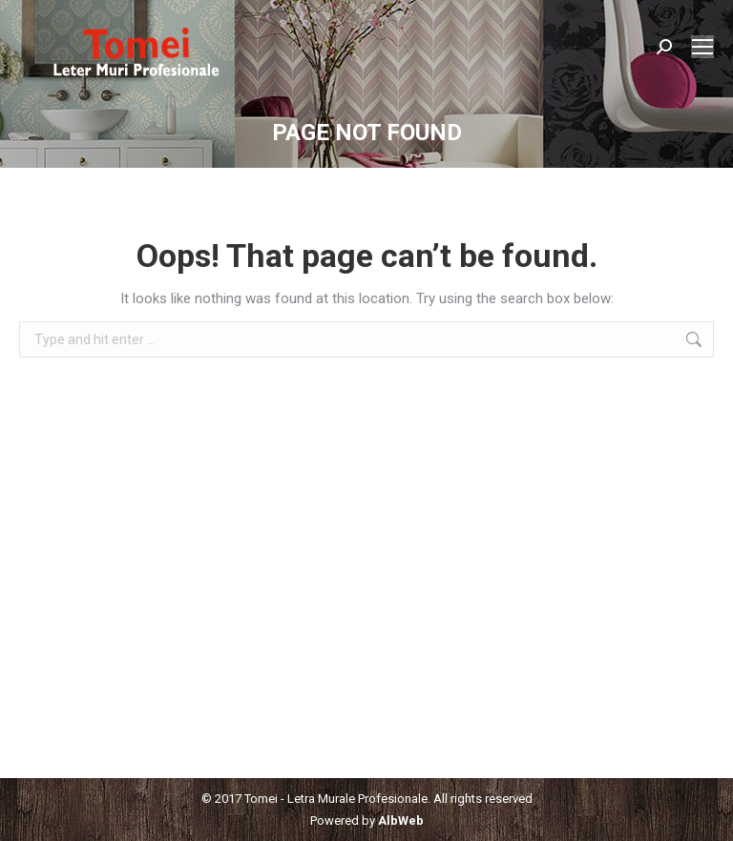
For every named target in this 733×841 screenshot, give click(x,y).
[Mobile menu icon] (702, 46)
